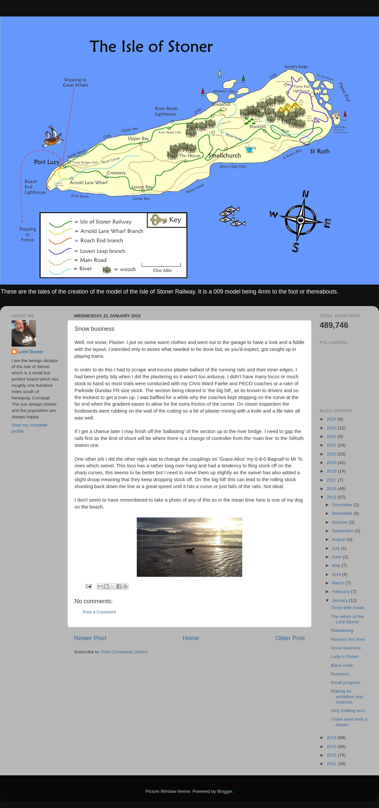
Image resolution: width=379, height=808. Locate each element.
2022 (332, 436)
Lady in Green (345, 656)
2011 (332, 763)
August (339, 539)
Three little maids (348, 607)
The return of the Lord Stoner (347, 619)
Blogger (224, 791)
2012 (332, 755)
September (343, 530)
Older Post (290, 638)
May (336, 565)
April (337, 574)
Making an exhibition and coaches (347, 696)
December (343, 504)
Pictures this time (348, 639)
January (340, 600)
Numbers (340, 673)
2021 (332, 445)
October (340, 522)
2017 (332, 480)
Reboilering (342, 630)
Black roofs (342, 665)
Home (191, 638)
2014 (332, 737)
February (341, 591)
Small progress (346, 682)
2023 (332, 427)
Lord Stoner (31, 351)
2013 (332, 746)
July (336, 548)
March (338, 582)
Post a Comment (99, 611)
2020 (332, 453)
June (337, 556)
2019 (332, 462)
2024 (332, 419)
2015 (332, 497)
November (343, 513)
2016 (332, 488)
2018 (332, 471)
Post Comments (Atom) (125, 651)
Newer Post (90, 638)
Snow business (346, 647)
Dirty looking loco (348, 710)
